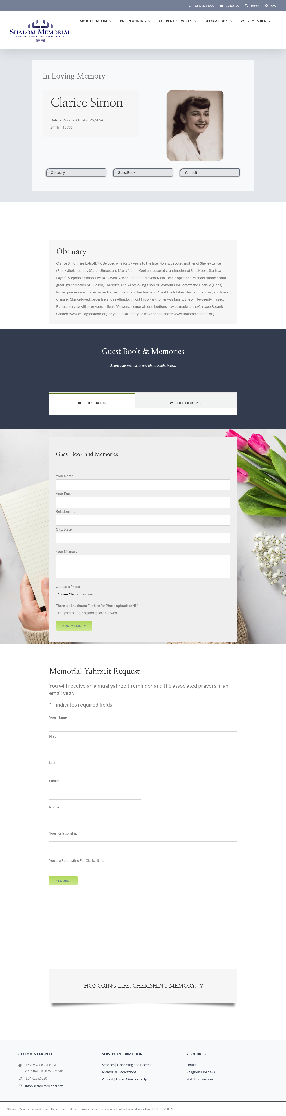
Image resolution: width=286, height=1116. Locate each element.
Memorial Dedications (119, 1072)
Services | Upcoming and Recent (126, 1064)
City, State (64, 529)
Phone (54, 807)
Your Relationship (63, 833)
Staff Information (199, 1079)
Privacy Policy (89, 1109)
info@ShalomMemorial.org (135, 1109)
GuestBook (126, 172)
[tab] (92, 400)
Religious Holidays (200, 1072)
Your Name (64, 476)
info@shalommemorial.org (44, 1086)
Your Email (64, 493)
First (52, 736)
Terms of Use (69, 1109)
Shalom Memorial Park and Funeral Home (33, 1109)
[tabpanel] (143, 411)
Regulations (108, 1109)
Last (52, 762)
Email (54, 781)
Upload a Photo (68, 586)
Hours (191, 1064)
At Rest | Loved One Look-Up (124, 1079)
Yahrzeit (191, 172)
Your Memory (66, 551)
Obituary (58, 172)
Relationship (65, 511)
